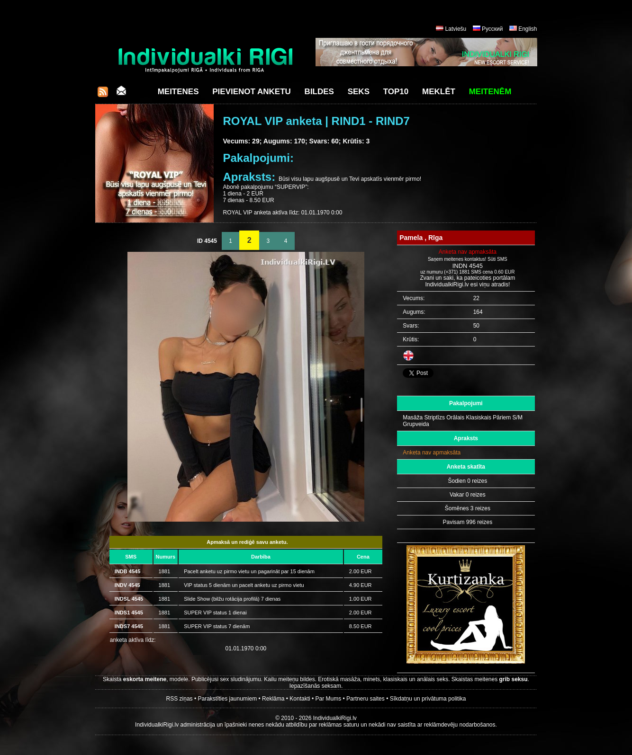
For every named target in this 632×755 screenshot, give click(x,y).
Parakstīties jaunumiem (227, 698)
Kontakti (299, 698)
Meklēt (438, 91)
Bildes (319, 91)
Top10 (396, 91)
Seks (359, 91)
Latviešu (456, 29)
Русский (492, 29)
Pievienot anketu (251, 91)
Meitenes (178, 91)
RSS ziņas (179, 698)
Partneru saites (365, 698)
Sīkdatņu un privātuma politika (428, 698)
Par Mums (329, 698)
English (527, 29)
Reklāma (273, 698)
